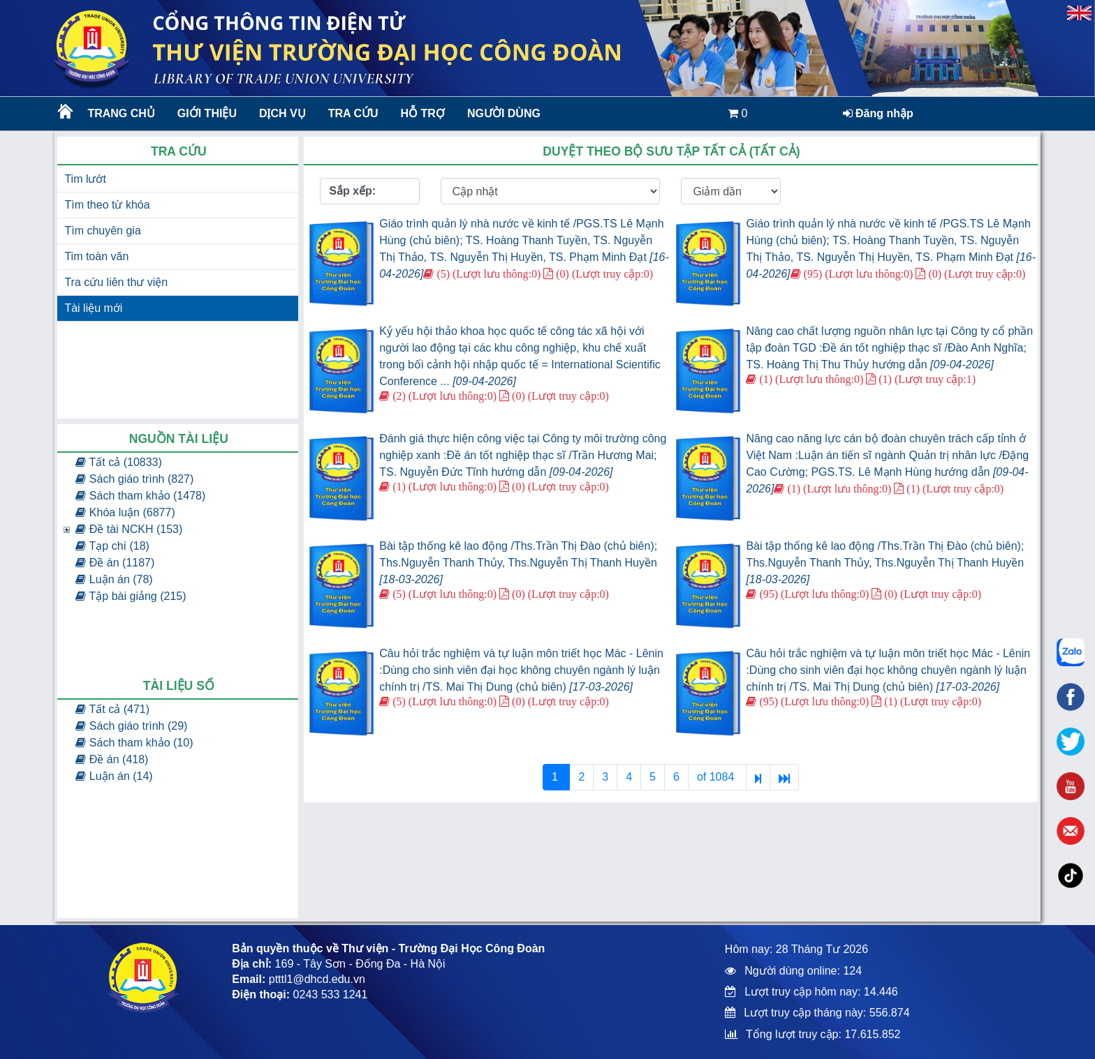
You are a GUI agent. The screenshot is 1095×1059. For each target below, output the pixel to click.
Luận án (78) (113, 579)
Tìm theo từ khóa (106, 205)
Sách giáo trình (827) (134, 479)
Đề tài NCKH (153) (128, 529)
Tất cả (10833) (118, 462)
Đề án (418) (111, 759)
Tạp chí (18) (112, 546)
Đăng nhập (878, 113)
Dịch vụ (282, 113)
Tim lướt (85, 179)
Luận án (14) (113, 776)
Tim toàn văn (96, 256)
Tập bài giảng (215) (130, 596)
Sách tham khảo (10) (134, 743)
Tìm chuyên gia (102, 230)
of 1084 (717, 777)
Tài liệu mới (93, 308)
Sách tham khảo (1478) (140, 496)
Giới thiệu (207, 113)
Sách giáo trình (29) (131, 726)
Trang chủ (120, 113)
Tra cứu (353, 113)
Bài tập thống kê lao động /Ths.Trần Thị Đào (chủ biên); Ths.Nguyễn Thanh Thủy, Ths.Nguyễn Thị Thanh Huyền (518, 562)
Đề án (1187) (114, 563)
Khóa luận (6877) (125, 512)
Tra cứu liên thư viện (116, 282)
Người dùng (504, 113)
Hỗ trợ (423, 113)
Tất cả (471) (112, 709)
